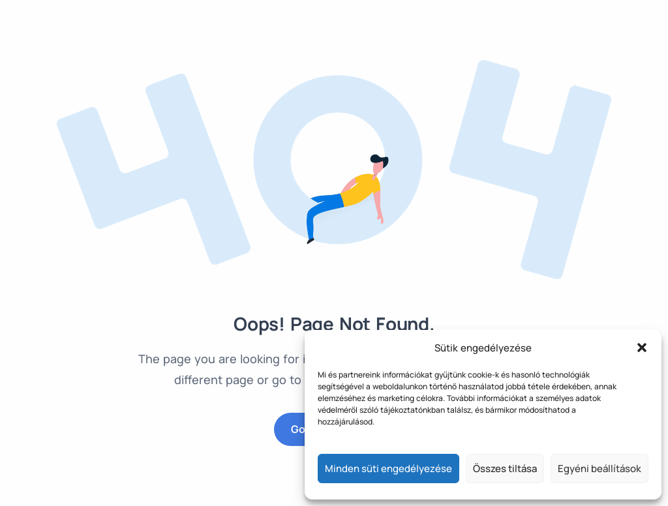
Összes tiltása (505, 468)
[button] (641, 347)
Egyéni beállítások (599, 468)
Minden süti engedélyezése (388, 468)
